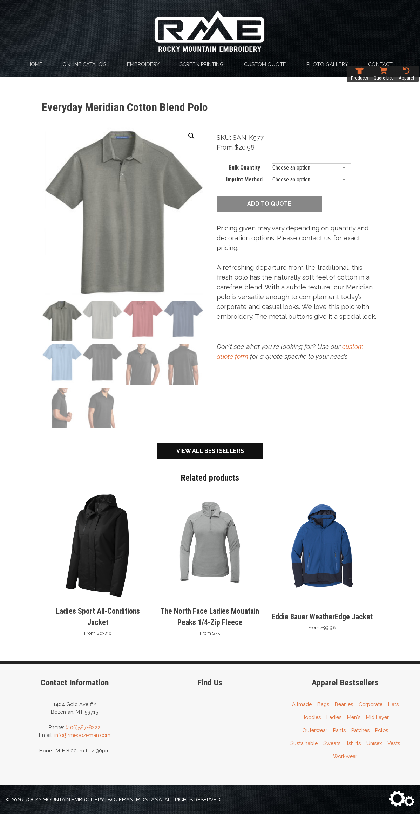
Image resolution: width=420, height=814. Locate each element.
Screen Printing (201, 64)
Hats (393, 703)
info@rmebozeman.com (82, 734)
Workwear (345, 755)
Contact (380, 64)
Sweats (331, 742)
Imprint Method (244, 179)
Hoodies (311, 716)
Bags (323, 703)
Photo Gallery (327, 64)
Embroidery (143, 64)
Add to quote (269, 203)
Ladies (333, 716)
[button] (191, 136)
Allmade (302, 703)
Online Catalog (84, 64)
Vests (393, 742)
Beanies (344, 703)
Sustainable (304, 742)
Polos (381, 729)
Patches (360, 729)
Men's (353, 716)
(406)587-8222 (83, 727)
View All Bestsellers (210, 450)
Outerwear (314, 729)
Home (34, 64)
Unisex (374, 742)
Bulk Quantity (244, 167)
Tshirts (353, 742)
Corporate (370, 703)
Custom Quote (265, 64)
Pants (339, 729)
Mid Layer (377, 716)
